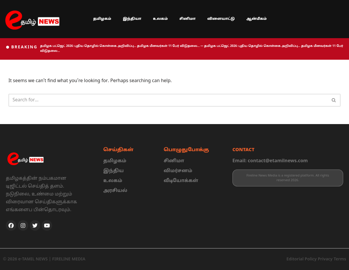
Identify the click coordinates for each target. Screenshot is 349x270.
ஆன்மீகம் (256, 19)
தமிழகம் (102, 19)
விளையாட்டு (221, 19)
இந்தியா (132, 19)
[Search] (167, 100)
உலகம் (160, 19)
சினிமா (187, 19)
